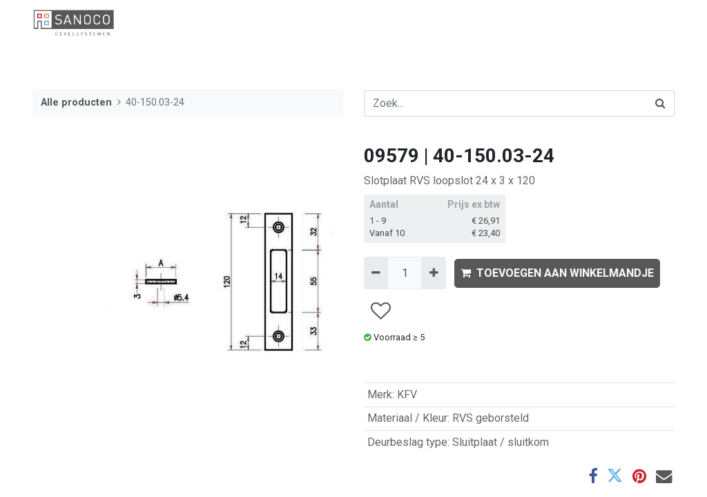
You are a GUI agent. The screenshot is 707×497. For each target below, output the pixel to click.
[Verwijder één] (376, 273)
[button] (380, 311)
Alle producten (76, 102)
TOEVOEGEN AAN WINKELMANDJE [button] (557, 273)
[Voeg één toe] (433, 273)
